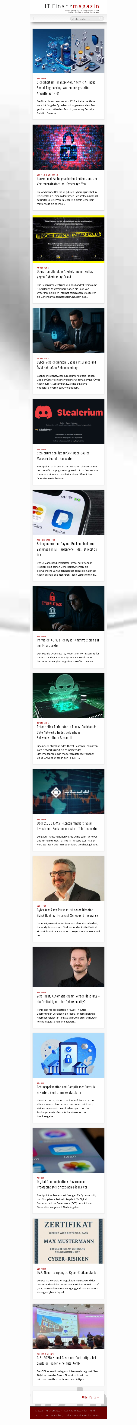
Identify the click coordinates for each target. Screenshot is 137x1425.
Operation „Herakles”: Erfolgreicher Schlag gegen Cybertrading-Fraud (68, 273)
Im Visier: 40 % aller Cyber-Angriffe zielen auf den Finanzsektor (68, 642)
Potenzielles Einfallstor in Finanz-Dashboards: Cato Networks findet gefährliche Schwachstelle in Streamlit (68, 731)
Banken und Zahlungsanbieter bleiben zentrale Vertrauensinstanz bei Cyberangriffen (68, 180)
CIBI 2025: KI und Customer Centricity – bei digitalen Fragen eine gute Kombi (68, 1359)
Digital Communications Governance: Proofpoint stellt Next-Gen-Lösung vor (68, 1183)
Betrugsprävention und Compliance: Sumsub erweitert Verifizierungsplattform (68, 1089)
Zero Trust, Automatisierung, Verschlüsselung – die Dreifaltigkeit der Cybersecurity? (68, 998)
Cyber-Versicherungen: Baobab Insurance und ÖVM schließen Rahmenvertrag (68, 364)
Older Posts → (91, 1397)
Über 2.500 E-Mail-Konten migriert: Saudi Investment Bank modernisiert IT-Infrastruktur (68, 825)
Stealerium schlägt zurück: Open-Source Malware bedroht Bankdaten (68, 455)
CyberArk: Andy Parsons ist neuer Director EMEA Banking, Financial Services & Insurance (68, 911)
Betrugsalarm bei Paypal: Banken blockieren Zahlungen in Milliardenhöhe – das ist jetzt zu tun (68, 548)
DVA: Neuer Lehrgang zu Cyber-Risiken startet (68, 1271)
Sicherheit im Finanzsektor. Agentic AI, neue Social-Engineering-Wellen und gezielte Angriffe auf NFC (68, 86)
